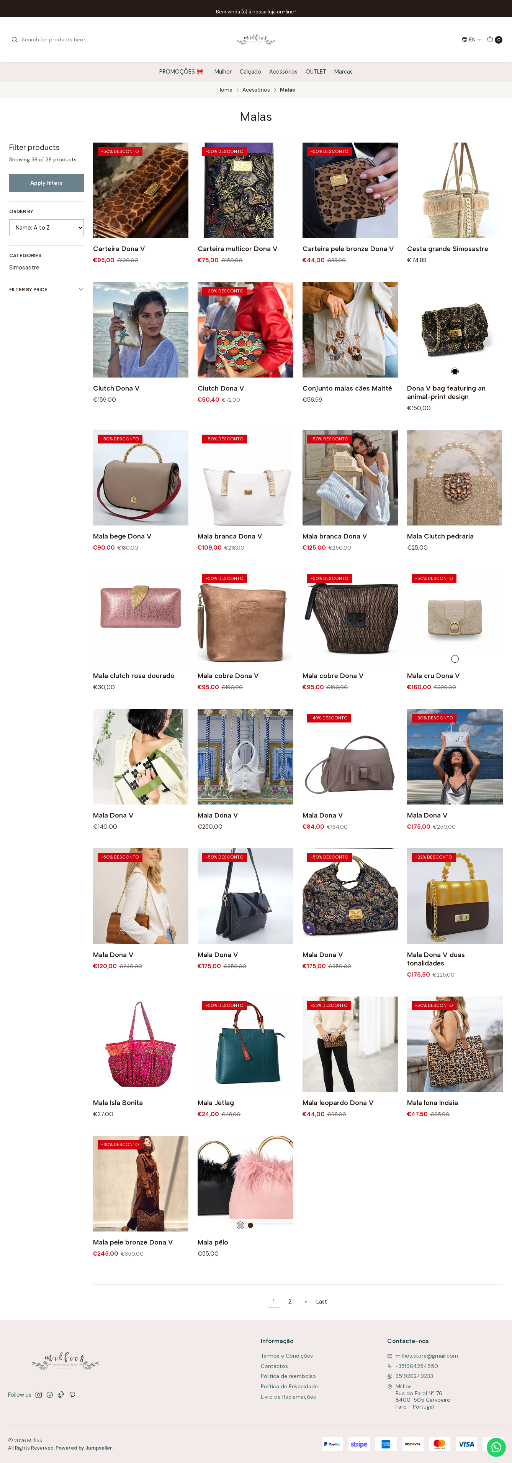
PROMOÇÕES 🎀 (182, 71)
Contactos (274, 1366)
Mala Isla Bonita (118, 1129)
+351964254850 (412, 1366)
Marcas (343, 71)
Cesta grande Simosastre (447, 249)
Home (225, 90)
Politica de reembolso (288, 1376)
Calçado (250, 71)
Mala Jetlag (216, 1129)
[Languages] (471, 39)
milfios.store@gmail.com (422, 1355)
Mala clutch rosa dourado (134, 702)
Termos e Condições (287, 1355)
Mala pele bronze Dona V (133, 1268)
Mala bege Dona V (122, 562)
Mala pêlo (213, 1268)
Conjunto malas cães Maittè (347, 414)
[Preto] (250, 1251)
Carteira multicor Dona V (238, 249)
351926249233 (410, 1376)
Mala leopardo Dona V (338, 1129)
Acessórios (283, 71)
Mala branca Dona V (230, 562)
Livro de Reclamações (288, 1396)
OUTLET (316, 71)
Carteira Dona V (119, 249)
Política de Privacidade (289, 1386)
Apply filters (46, 182)
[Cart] (495, 40)
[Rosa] (240, 1251)
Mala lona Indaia (432, 1129)
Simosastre (24, 267)
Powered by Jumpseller (84, 1448)
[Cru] (455, 685)
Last (321, 1301)
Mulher (223, 71)
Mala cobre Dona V (228, 702)
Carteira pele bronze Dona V (348, 249)
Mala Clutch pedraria (440, 562)
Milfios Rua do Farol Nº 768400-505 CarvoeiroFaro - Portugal (418, 1396)
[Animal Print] (455, 397)
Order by (21, 212)
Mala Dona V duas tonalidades (436, 985)
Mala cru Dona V (433, 702)
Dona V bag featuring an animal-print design (446, 418)
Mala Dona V (113, 841)
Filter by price (46, 289)
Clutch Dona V (116, 414)
